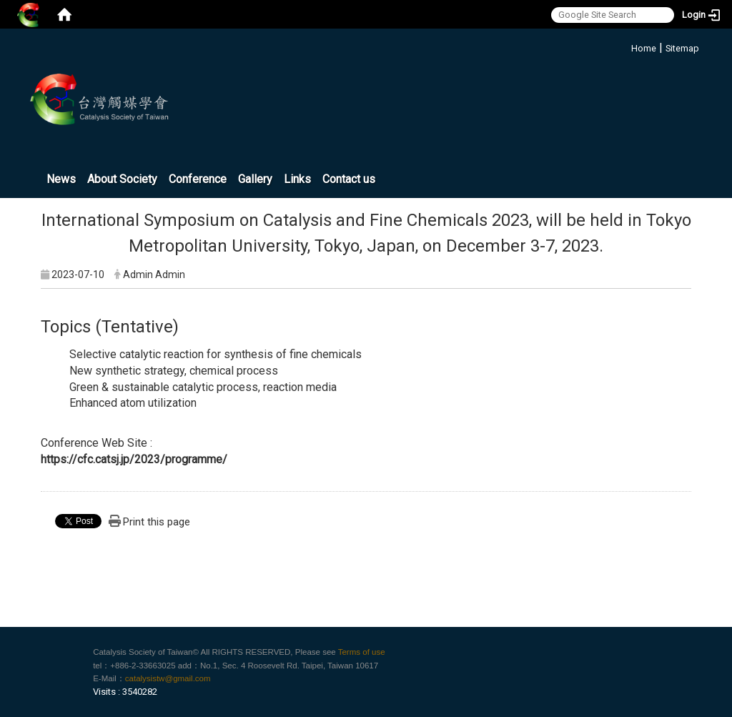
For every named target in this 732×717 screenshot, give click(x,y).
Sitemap (682, 48)
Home (643, 48)
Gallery (255, 179)
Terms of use (361, 652)
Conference (198, 179)
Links (297, 179)
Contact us (348, 179)
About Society (122, 179)
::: (626, 46)
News (61, 179)
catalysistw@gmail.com (168, 678)
